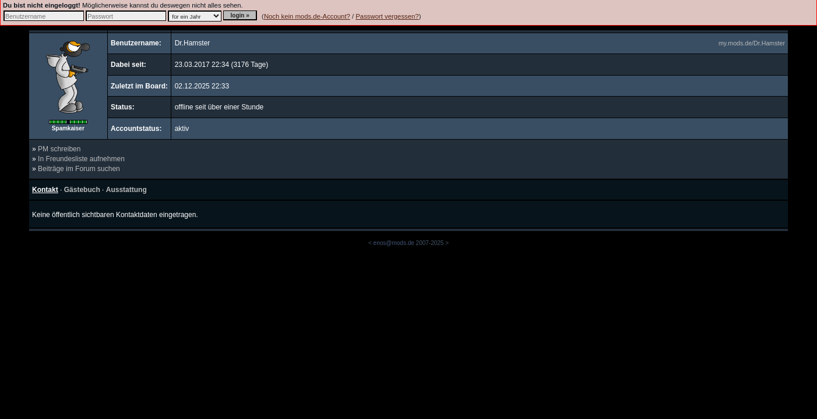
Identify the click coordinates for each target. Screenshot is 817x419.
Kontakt (45, 190)
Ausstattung (126, 190)
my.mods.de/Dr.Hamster (752, 43)
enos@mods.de (394, 243)
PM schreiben (59, 149)
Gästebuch (82, 190)
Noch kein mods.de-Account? (307, 16)
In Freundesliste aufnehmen (81, 159)
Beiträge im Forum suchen (79, 169)
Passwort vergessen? (386, 16)
